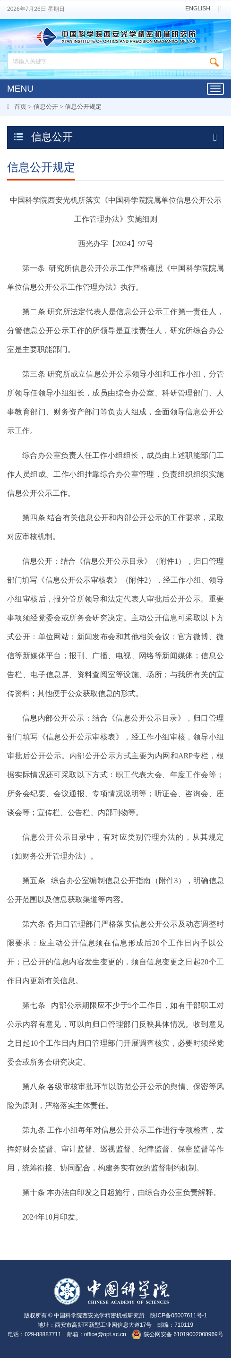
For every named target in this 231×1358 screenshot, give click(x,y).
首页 (20, 106)
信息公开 (46, 106)
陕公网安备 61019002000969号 (183, 1334)
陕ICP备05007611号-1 (178, 1315)
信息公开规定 (83, 106)
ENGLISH (197, 9)
